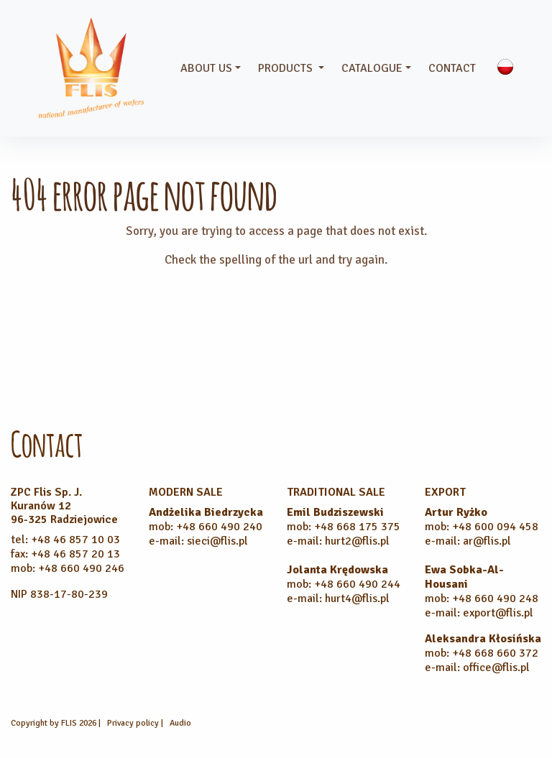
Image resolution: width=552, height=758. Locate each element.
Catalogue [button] (371, 68)
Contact (452, 68)
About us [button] (206, 68)
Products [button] (287, 68)
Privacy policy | (136, 723)
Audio (180, 723)
